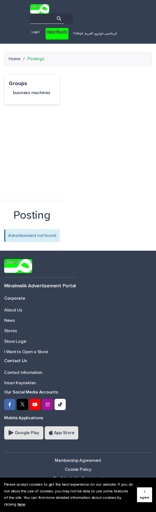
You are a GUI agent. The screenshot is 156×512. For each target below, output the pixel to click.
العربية (88, 33)
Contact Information (23, 372)
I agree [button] (144, 494)
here (21, 504)
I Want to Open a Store (26, 352)
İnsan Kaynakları (20, 383)
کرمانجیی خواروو (105, 33)
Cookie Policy (78, 469)
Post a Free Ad (57, 32)
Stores (10, 331)
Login (36, 32)
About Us (13, 310)
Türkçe (78, 33)
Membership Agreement (78, 460)
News (9, 320)
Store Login (15, 341)
